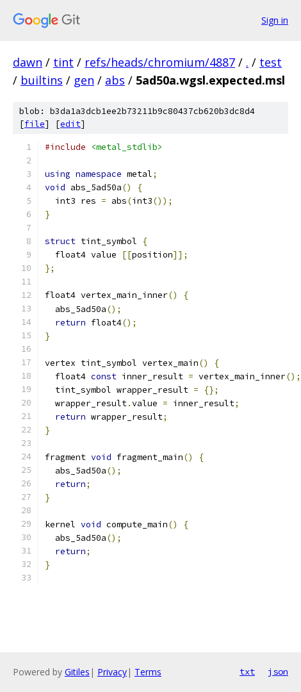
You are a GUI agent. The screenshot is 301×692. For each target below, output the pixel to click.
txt (247, 671)
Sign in (274, 20)
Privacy (112, 672)
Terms (147, 672)
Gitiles (77, 672)
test (270, 62)
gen (84, 80)
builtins (41, 80)
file (34, 124)
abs (115, 80)
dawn (27, 62)
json (278, 671)
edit (70, 124)
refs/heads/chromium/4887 (160, 62)
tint (63, 62)
